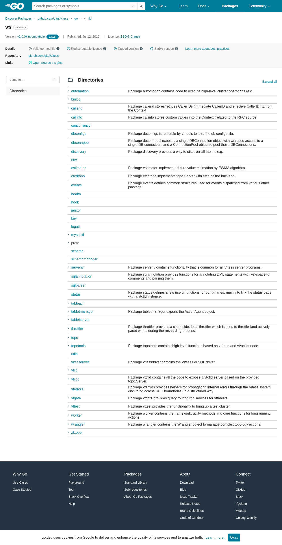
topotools (78, 346)
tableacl (77, 303)
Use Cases (20, 482)
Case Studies (22, 489)
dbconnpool (80, 142)
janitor (76, 210)
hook (75, 202)
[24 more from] (68, 242)
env (74, 160)
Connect (243, 474)
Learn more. (215, 537)
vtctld (75, 379)
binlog (76, 99)
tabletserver (80, 320)
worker (76, 415)
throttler (77, 329)
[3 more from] (68, 303)
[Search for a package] (84, 6)
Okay (234, 537)
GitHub (240, 489)
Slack (239, 496)
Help (72, 503)
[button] (30, 48)
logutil (75, 227)
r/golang (241, 503)
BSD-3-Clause (130, 36)
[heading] (18, 6)
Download (187, 482)
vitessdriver (80, 362)
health (76, 194)
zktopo (76, 432)
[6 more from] (68, 311)
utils (74, 354)
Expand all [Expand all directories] (269, 81)
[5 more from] (68, 337)
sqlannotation (81, 276)
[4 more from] (68, 99)
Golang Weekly (246, 517)
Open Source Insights (45, 62)
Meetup (241, 510)
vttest (75, 406)
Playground (76, 482)
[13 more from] (68, 398)
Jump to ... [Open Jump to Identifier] (17, 79)
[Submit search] (141, 6)
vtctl (74, 370)
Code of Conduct (191, 517)
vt (85, 18)
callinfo (76, 117)
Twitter (240, 482)
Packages (230, 6)
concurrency (80, 125)
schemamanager (84, 259)
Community (260, 6)
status (76, 294)
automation (80, 91)
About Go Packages (138, 496)
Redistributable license (86, 48)
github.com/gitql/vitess (53, 18)
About (185, 474)
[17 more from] (68, 319)
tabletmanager (82, 311)
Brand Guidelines (192, 510)
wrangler (78, 424)
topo (74, 338)
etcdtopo (78, 176)
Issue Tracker (189, 496)
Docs (204, 6)
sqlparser (78, 285)
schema (77, 251)
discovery (78, 152)
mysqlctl (77, 235)
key (74, 218)
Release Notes (190, 503)
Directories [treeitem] (18, 91)
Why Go (159, 6)
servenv (77, 267)
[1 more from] (68, 91)
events (76, 185)
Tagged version (128, 48)
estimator (78, 168)
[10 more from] (68, 234)
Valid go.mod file (44, 48)
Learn (183, 6)
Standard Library (135, 482)
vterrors (77, 389)
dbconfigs (78, 133)
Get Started (79, 474)
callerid (76, 108)
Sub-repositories (135, 489)
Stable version (164, 48)
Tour (71, 489)
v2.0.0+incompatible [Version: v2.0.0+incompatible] (25, 36)
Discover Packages (18, 18)
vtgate (76, 398)
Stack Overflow (79, 496)
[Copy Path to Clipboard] (90, 18)
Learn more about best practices (207, 48)
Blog (183, 489)
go (76, 18)
